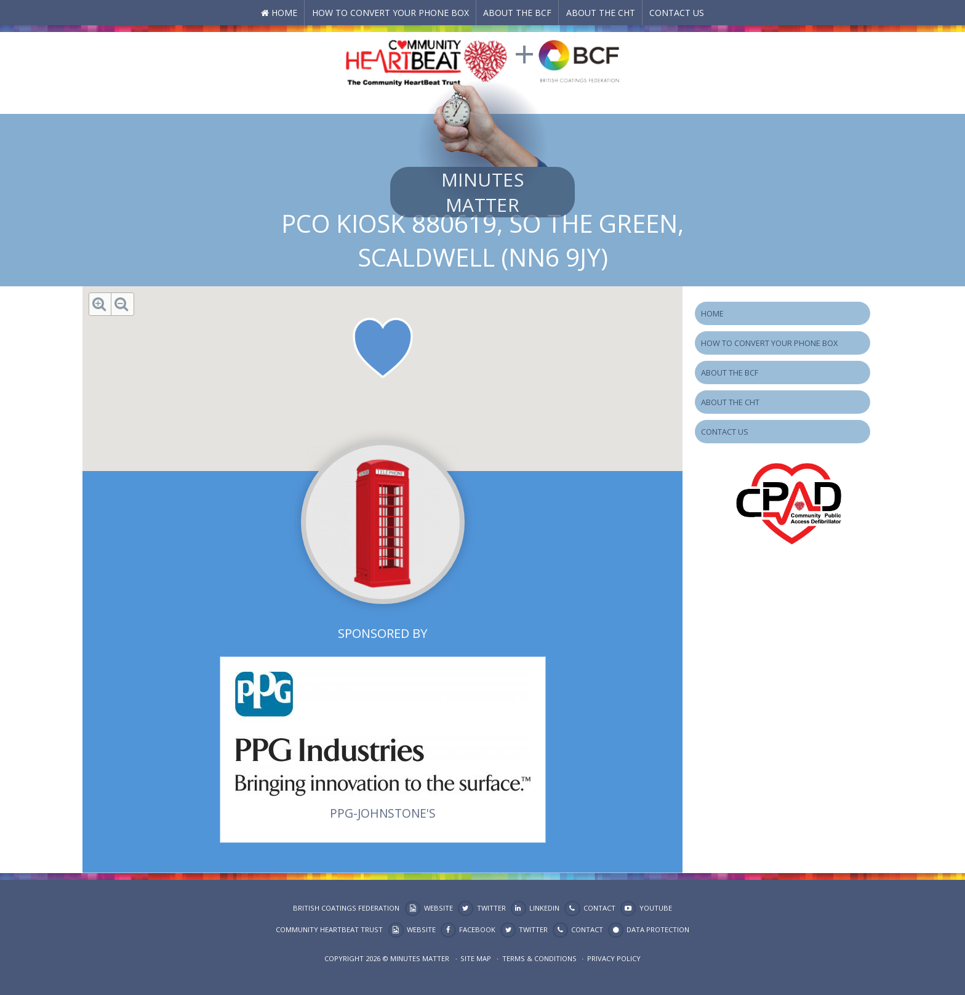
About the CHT (600, 12)
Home (284, 12)
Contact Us (676, 12)
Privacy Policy (614, 958)
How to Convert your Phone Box (390, 12)
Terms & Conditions (539, 958)
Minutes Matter (482, 192)
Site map (475, 958)
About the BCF (517, 12)
